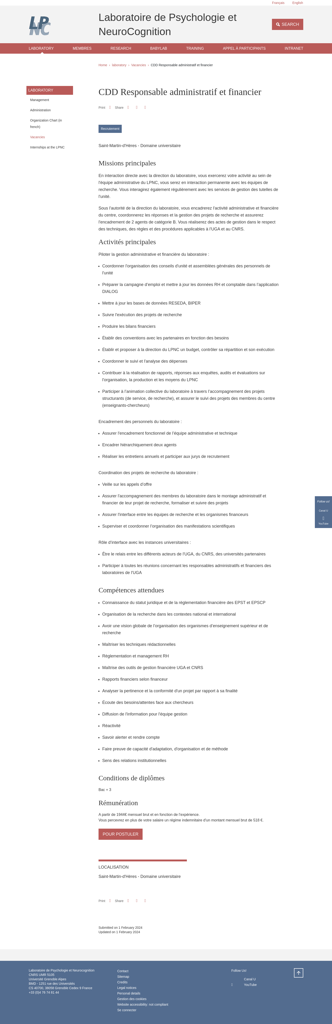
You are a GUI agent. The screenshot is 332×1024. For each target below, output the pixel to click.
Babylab (158, 48)
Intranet (294, 48)
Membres (82, 48)
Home (103, 65)
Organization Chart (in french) (46, 123)
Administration (40, 110)
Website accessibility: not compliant (142, 1004)
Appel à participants (244, 48)
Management (39, 100)
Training (195, 48)
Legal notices (127, 988)
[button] (128, 107)
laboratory (41, 48)
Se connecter (127, 1010)
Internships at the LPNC (47, 147)
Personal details (128, 993)
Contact (122, 971)
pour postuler (120, 834)
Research (121, 48)
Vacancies (138, 65)
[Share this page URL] (145, 107)
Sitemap (123, 976)
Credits (122, 982)
